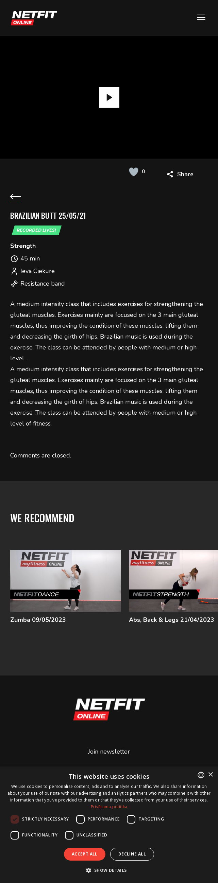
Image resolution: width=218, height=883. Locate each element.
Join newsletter (109, 755)
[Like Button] (134, 171)
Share (185, 174)
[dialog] (109, 825)
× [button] (210, 774)
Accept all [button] (85, 854)
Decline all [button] (132, 854)
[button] (109, 870)
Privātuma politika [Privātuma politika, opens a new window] (109, 807)
